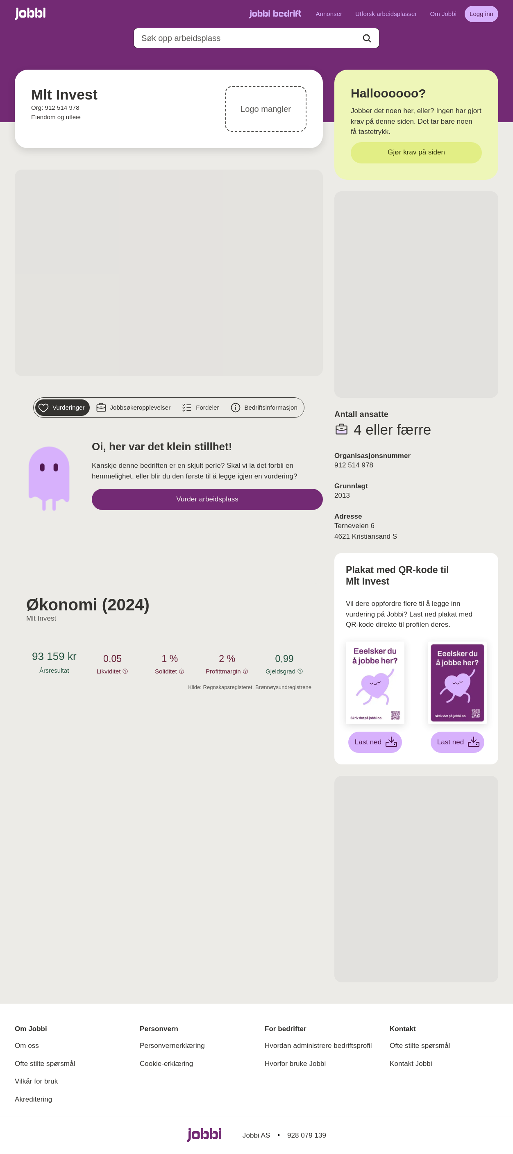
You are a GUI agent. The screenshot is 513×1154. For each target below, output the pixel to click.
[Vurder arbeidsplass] (207, 499)
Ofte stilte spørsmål (45, 1064)
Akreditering (33, 1099)
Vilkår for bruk (36, 1081)
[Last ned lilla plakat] (458, 742)
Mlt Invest (41, 618)
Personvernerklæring (172, 1046)
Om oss (27, 1046)
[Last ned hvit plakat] (375, 742)
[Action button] (367, 38)
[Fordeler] (201, 407)
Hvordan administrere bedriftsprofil (318, 1046)
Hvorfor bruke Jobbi (295, 1064)
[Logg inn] (481, 14)
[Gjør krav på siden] (416, 152)
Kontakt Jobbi (411, 1064)
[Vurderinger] (62, 407)
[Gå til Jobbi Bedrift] (275, 14)
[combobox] (256, 38)
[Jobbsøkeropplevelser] (134, 407)
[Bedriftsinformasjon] (264, 407)
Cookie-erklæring (166, 1064)
